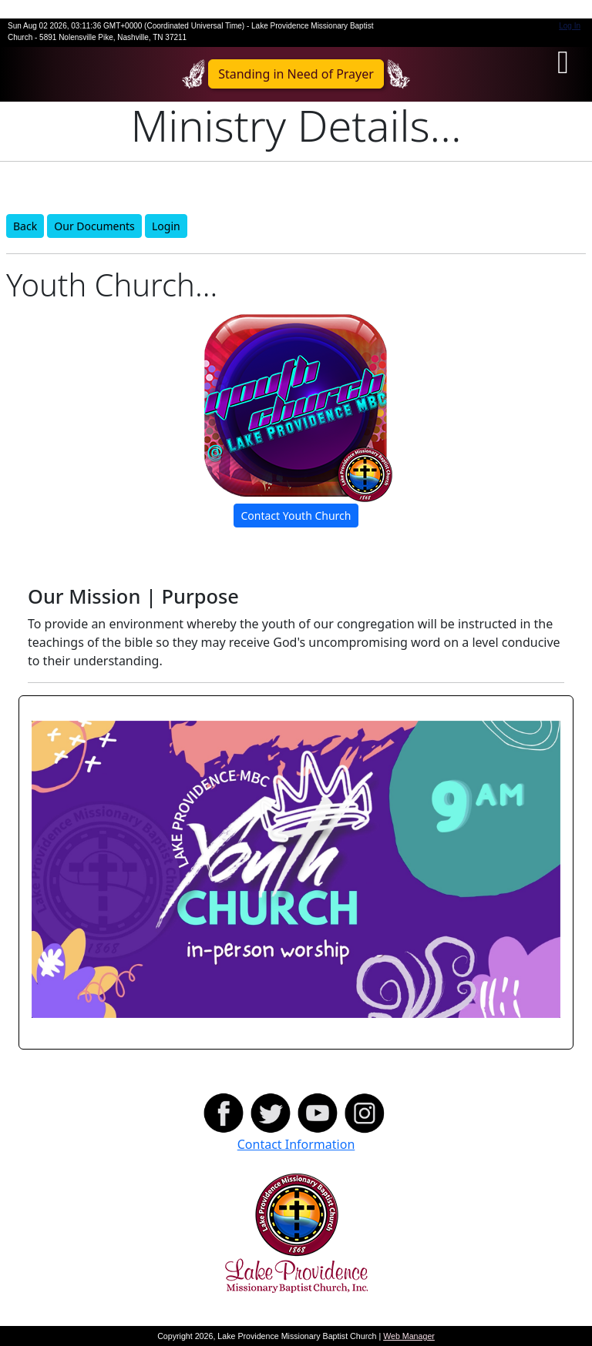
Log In (569, 26)
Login (166, 226)
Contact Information (296, 1144)
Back (25, 226)
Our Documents (94, 226)
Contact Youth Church (295, 515)
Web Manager (409, 1336)
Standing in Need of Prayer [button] (296, 73)
